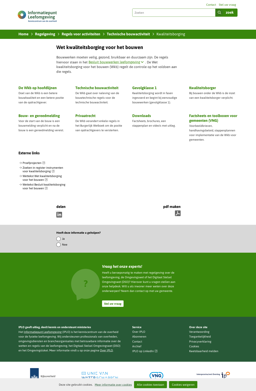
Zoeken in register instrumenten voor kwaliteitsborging (43, 169)
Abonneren (139, 336)
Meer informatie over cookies (113, 384)
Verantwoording (199, 331)
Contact (211, 4)
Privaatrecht (85, 115)
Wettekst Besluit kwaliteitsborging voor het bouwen (44, 186)
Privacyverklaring (200, 341)
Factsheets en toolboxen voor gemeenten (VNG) (213, 118)
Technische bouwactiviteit (96, 88)
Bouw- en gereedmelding (39, 115)
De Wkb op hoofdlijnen (37, 88)
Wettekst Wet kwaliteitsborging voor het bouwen (42, 178)
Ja (63, 238)
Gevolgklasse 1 (144, 88)
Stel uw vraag (227, 4)
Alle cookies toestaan (150, 384)
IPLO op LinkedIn (145, 351)
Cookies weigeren (183, 384)
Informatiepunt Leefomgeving (43, 331)
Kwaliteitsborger (202, 88)
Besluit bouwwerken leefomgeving (117, 62)
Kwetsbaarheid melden (203, 351)
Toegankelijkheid (200, 336)
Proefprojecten (34, 163)
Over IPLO (106, 350)
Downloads (141, 115)
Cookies (194, 346)
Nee (64, 244)
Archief (136, 346)
